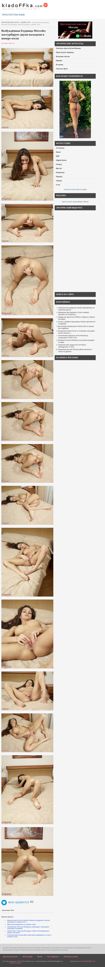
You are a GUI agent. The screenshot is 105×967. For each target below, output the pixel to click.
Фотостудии (28, 957)
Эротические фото (10, 957)
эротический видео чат (55, 961)
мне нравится (15, 902)
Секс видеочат (53, 957)
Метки (39, 957)
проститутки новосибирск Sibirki (75, 202)
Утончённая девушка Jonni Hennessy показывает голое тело (73, 337)
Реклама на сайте (71, 957)
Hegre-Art (25, 22)
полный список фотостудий (75, 189)
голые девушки (41, 961)
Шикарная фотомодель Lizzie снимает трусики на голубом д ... (73, 313)
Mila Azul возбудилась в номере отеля (21, 924)
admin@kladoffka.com (87, 961)
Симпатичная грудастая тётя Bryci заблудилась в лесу (72, 346)
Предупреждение (16, 963)
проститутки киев (13, 15)
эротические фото (10, 22)
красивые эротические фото (25, 5)
